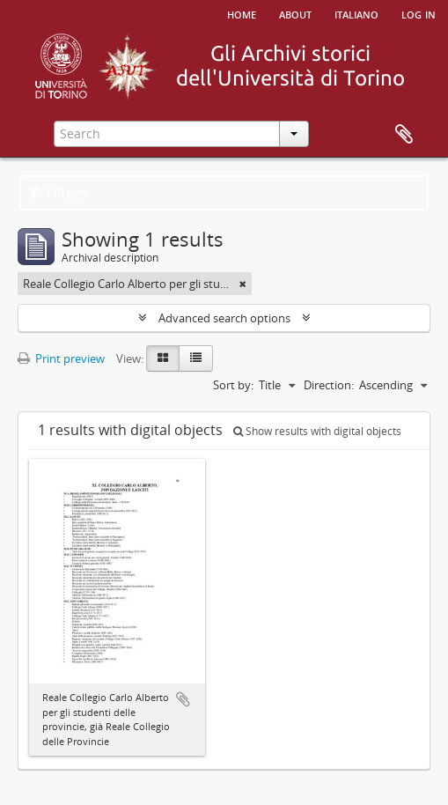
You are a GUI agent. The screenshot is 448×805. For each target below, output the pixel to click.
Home (241, 13)
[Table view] (196, 358)
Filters (57, 193)
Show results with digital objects (317, 431)
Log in (418, 13)
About (295, 13)
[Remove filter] (242, 283)
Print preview (61, 358)
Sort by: (233, 385)
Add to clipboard (183, 699)
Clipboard (404, 135)
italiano (356, 13)
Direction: (329, 385)
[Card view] (163, 358)
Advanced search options (224, 318)
